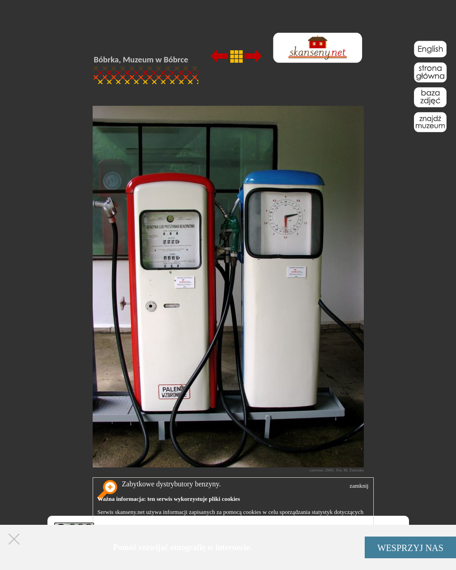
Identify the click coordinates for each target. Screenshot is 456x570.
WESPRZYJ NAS (410, 548)
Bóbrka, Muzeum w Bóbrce (141, 59)
